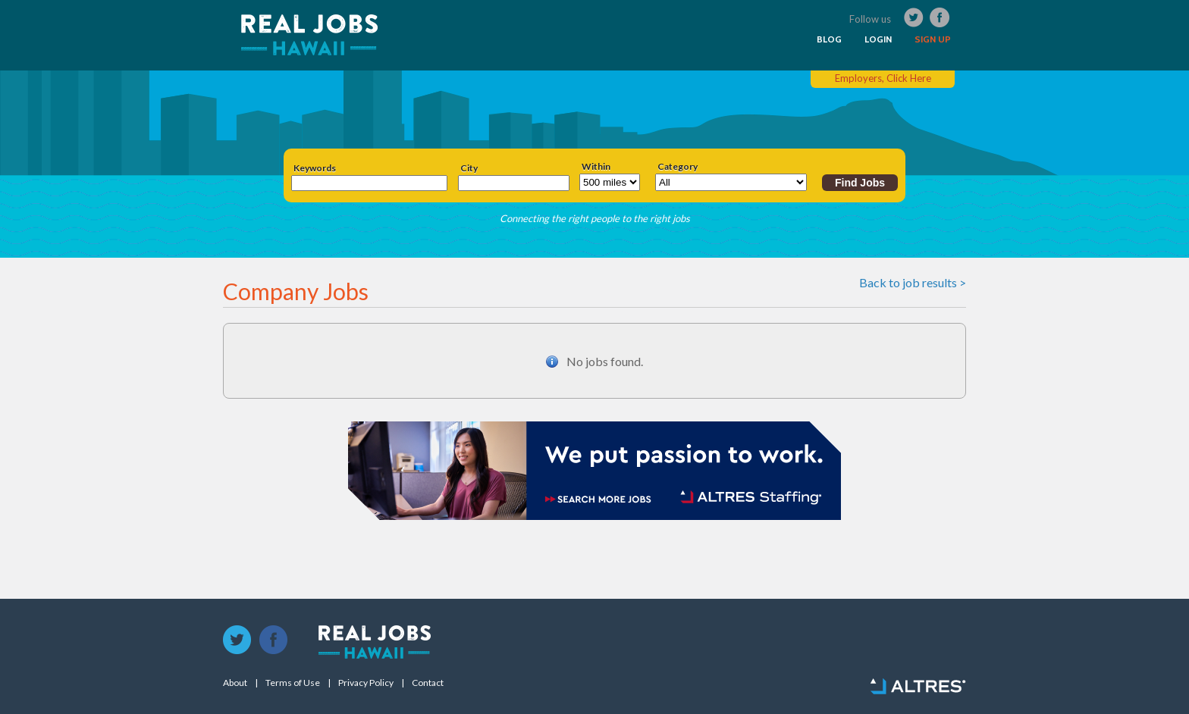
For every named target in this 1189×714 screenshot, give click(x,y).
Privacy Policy (366, 682)
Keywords (314, 168)
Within (596, 166)
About (235, 682)
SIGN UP (932, 39)
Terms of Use (292, 682)
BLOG (829, 39)
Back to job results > (912, 282)
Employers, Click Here (883, 78)
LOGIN (878, 39)
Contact (428, 682)
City (469, 168)
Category (677, 166)
